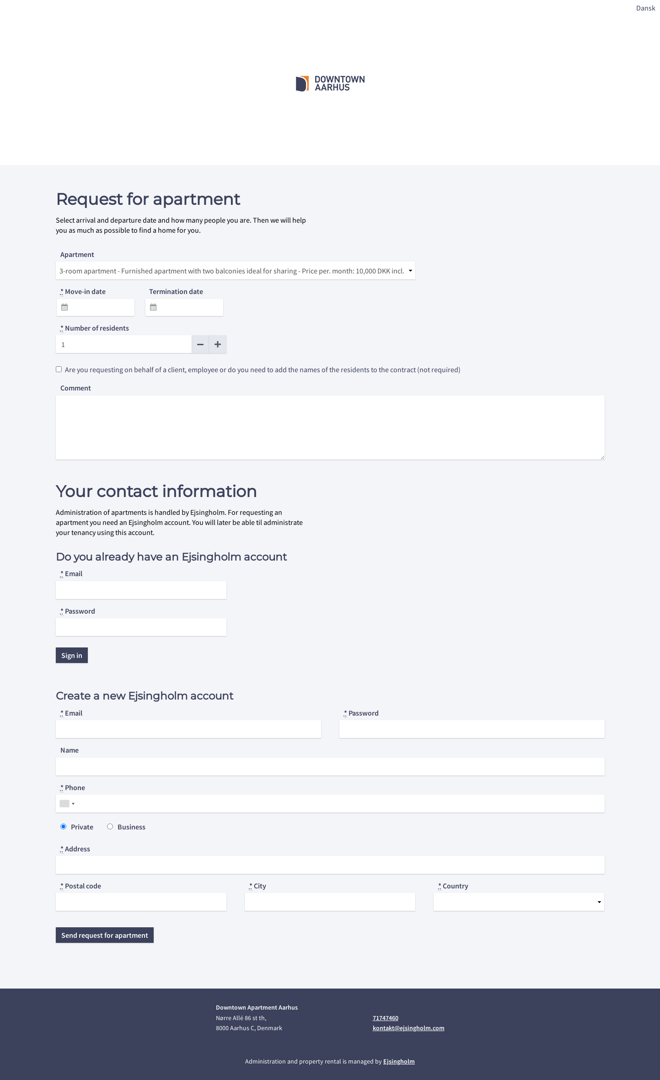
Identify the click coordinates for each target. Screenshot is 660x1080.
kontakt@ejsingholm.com (409, 1028)
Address (75, 849)
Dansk (645, 7)
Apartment (77, 254)
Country (453, 886)
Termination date (176, 291)
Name (69, 749)
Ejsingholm (399, 1061)
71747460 (385, 1018)
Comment (75, 387)
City (257, 886)
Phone (72, 787)
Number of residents (94, 328)
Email (71, 573)
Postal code (80, 886)
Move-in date (83, 291)
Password (77, 611)
